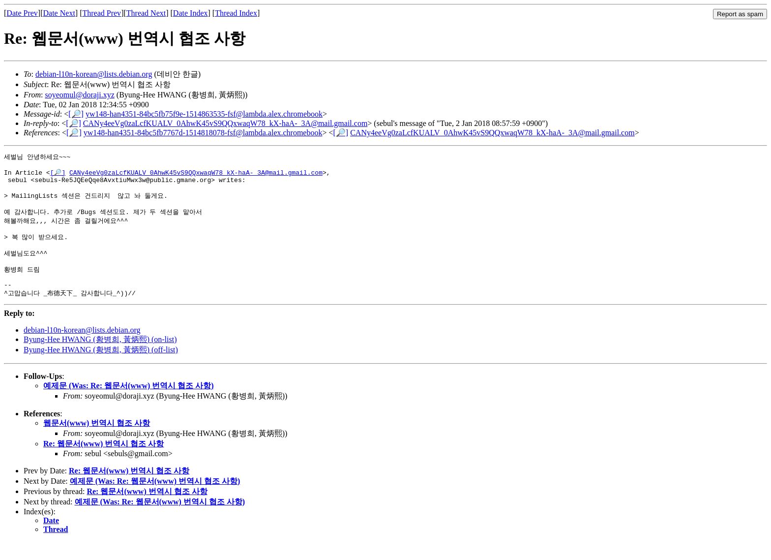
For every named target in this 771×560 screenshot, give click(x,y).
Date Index (190, 13)
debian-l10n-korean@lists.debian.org (93, 74)
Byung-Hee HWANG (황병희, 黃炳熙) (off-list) (101, 368)
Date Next (59, 13)
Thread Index (236, 13)
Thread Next (146, 13)
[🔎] (76, 114)
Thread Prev (101, 13)
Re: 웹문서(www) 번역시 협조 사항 (103, 462)
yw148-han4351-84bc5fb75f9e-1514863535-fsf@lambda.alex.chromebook (204, 114)
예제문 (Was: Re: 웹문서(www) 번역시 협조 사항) (128, 404)
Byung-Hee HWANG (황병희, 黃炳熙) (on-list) (100, 357)
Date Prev (22, 13)
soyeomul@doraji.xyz (79, 95)
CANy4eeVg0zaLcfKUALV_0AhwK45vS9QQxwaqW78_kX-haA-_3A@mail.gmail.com (225, 123)
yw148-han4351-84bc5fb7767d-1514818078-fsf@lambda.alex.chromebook (203, 132)
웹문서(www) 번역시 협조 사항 (96, 441)
